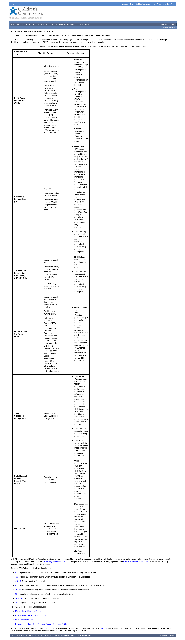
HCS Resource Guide (24, 620)
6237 (17, 585)
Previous (164, 24)
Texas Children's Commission (142, 4)
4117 (17, 573)
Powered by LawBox (165, 4)
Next (172, 24)
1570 (17, 594)
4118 (17, 577)
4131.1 (18, 581)
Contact (124, 4)
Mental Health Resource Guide (28, 611)
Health (47, 24)
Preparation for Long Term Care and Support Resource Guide (41, 624)
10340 (18, 590)
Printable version (168, 28)
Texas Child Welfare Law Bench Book (26, 24)
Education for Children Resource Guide (31, 615)
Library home (14, 4)
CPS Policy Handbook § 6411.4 (136, 562)
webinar (104, 628)
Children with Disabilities (64, 24)
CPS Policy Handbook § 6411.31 (56, 562)
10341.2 (18, 598)
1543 (17, 603)
